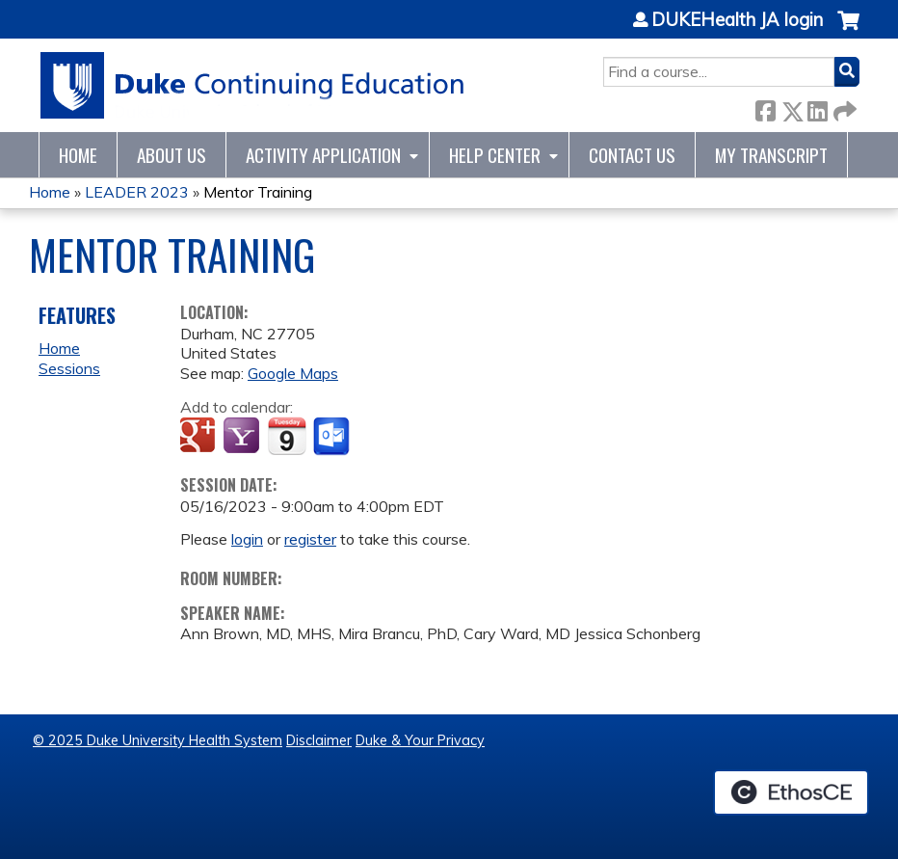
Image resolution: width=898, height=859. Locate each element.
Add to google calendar (200, 436)
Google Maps (293, 373)
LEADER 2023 (137, 191)
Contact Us (632, 155)
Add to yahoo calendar (243, 436)
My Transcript (771, 155)
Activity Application (323, 155)
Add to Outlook (333, 436)
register (310, 539)
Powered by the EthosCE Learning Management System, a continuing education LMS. (791, 792)
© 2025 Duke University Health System (157, 740)
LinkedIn (817, 107)
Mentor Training (257, 191)
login (247, 539)
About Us (171, 155)
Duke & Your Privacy (420, 740)
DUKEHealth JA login (737, 20)
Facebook (765, 107)
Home (78, 155)
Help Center (495, 155)
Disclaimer (319, 740)
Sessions (69, 368)
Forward (843, 107)
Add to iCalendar (286, 435)
